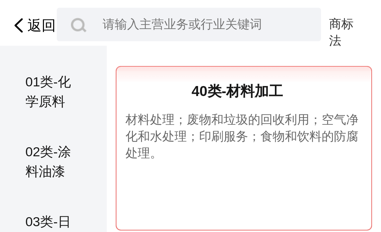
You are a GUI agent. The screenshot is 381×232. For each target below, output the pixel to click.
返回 (33, 25)
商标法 (341, 25)
